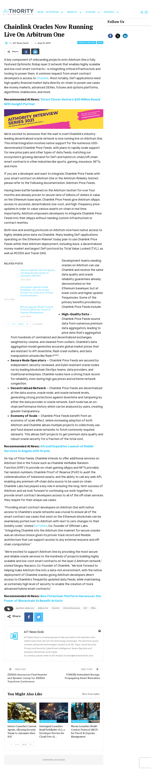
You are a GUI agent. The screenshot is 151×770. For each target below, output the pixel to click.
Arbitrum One (43, 608)
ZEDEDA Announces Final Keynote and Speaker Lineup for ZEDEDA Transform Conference (27, 678)
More (125, 12)
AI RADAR (93, 12)
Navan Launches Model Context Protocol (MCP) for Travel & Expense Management (36, 309)
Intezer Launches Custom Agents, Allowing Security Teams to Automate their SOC (37, 272)
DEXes (93, 608)
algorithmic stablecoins (25, 608)
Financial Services (86, 43)
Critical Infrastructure (71, 608)
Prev (11, 323)
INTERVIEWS (55, 12)
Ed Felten (40, 526)
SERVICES (112, 12)
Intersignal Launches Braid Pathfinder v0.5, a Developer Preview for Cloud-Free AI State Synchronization (36, 291)
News (100, 43)
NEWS (41, 12)
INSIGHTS (75, 12)
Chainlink (43, 78)
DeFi (85, 608)
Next (24, 323)
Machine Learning (16, 721)
